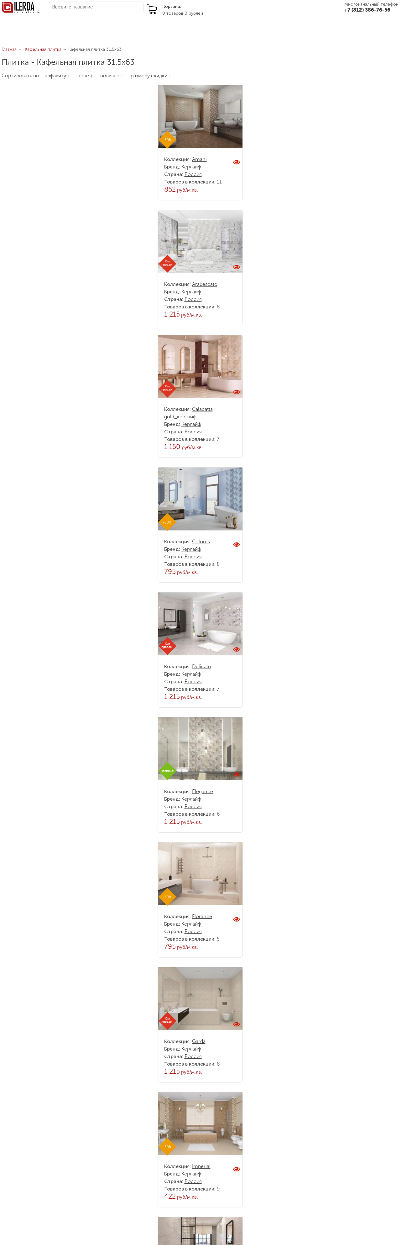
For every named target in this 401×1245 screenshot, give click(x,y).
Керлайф (191, 167)
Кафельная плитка (43, 49)
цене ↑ (85, 76)
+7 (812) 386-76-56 (367, 10)
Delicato (201, 666)
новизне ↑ (111, 76)
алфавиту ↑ (57, 76)
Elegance (202, 791)
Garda (199, 1041)
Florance (202, 916)
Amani (199, 159)
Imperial (201, 1166)
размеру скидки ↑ (151, 76)
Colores (201, 542)
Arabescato (204, 284)
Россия (193, 174)
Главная (9, 49)
